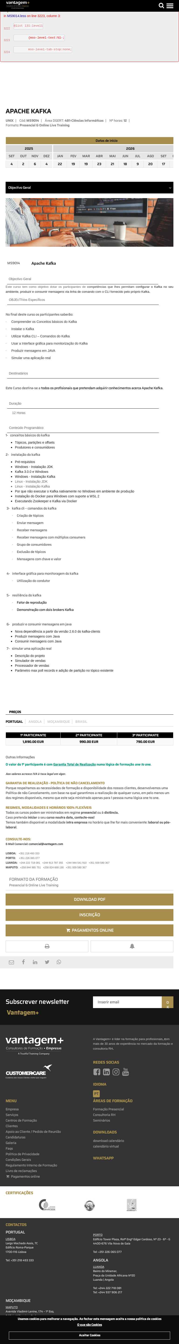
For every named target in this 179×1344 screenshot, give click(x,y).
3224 (7, 52)
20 (150, 164)
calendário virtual (106, 1146)
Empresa (12, 1109)
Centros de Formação (21, 1120)
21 (112, 164)
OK (167, 1004)
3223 (7, 40)
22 (60, 164)
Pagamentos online (23, 1176)
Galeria (11, 1142)
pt (96, 1094)
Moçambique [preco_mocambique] (58, 721)
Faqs (9, 1148)
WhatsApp (103, 1158)
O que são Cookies (89, 1324)
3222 (7, 28)
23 (99, 164)
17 (163, 164)
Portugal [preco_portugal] (14, 721)
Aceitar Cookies (89, 1335)
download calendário (108, 1140)
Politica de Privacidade (22, 1154)
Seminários (101, 1120)
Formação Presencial (108, 1109)
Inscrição (89, 915)
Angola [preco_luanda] (35, 721)
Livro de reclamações (21, 1170)
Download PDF (89, 899)
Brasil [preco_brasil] (81, 721)
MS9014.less (16, 16)
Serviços (12, 1114)
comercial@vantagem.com (46, 844)
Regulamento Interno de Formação (31, 1165)
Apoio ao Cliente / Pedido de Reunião (33, 1131)
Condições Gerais (18, 1159)
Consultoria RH (104, 1114)
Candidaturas (15, 1137)
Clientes (12, 1126)
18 (125, 164)
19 (73, 164)
